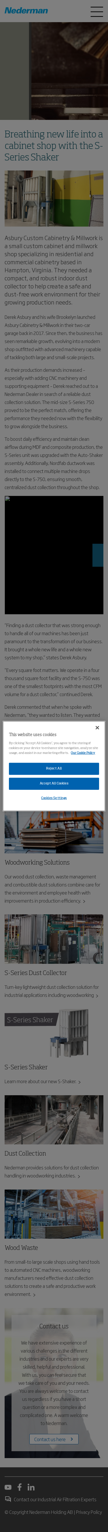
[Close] (97, 727)
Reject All (54, 768)
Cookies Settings (54, 798)
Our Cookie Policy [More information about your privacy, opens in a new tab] (83, 752)
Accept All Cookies (54, 783)
